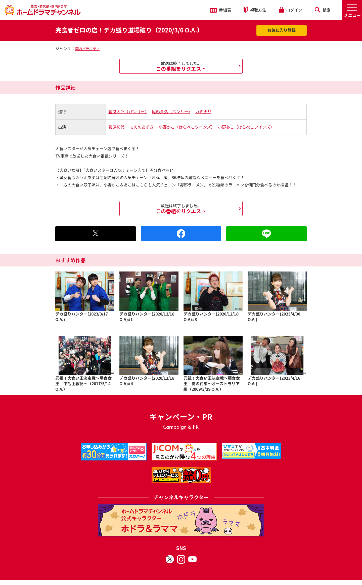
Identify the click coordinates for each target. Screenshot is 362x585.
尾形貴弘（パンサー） (171, 111)
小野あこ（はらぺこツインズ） (245, 127)
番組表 (220, 10)
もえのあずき (141, 127)
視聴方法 (255, 10)
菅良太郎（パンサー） (127, 111)
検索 (323, 10)
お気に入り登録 (281, 30)
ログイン (290, 10)
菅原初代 (116, 127)
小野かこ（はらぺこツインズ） (186, 127)
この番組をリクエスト (181, 66)
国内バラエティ (87, 48)
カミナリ (203, 111)
